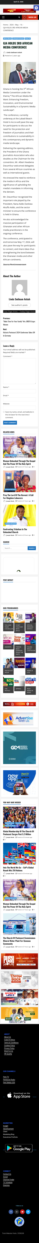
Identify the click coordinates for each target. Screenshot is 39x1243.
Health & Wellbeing (11, 932)
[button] (3, 17)
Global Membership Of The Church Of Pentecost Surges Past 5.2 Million (18, 833)
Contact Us (7, 1174)
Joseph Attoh (8, 467)
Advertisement (8, 1129)
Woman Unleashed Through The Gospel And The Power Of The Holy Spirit (19, 462)
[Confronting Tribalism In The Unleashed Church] (19, 515)
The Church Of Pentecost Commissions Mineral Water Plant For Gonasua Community (19, 940)
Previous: (19, 321)
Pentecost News (10, 826)
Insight (5, 1126)
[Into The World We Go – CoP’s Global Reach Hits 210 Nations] (19, 853)
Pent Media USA (9, 1082)
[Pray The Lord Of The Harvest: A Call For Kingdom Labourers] (19, 481)
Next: (19, 332)
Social (5, 1177)
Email (6, 395)
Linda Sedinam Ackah (12, 52)
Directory (6, 1185)
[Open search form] (19, 17)
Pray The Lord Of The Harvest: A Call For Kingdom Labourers (18, 496)
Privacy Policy (9, 1048)
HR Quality (8, 1054)
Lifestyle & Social (18, 38)
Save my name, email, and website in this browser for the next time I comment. (19, 415)
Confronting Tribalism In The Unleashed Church (15, 531)
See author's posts (19, 305)
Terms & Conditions (11, 1043)
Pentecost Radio (9, 1080)
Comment (7, 356)
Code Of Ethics (9, 1040)
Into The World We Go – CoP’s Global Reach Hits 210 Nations (18, 869)
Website (6, 404)
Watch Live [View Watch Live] (29, 17)
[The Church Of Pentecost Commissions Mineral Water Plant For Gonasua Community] (19, 924)
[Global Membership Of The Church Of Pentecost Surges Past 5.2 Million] (19, 817)
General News (9, 823)
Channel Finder (8, 1180)
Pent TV (27, 38)
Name (6, 387)
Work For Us (8, 1051)
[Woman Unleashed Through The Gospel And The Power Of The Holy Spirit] (19, 447)
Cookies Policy (9, 1045)
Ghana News (20, 823)
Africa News (7, 38)
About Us (7, 1037)
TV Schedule (7, 1182)
